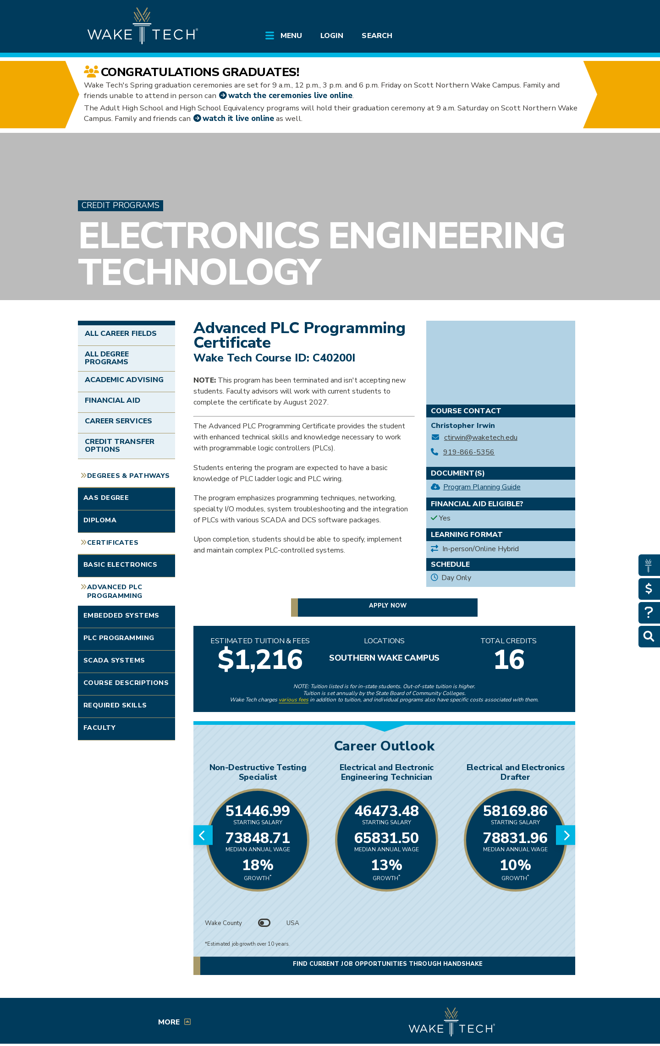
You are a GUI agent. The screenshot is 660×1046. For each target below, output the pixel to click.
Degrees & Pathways (128, 475)
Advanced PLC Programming (115, 591)
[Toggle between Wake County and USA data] (264, 923)
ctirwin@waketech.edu (480, 438)
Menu (291, 36)
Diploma (99, 520)
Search (377, 36)
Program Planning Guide (482, 487)
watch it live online (238, 118)
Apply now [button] (387, 606)
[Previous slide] (203, 835)
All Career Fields (121, 334)
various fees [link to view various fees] (293, 699)
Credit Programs (121, 205)
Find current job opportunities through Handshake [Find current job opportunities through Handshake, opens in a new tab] (388, 964)
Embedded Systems (121, 615)
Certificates (112, 542)
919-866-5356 (469, 452)
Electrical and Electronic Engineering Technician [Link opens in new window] (387, 772)
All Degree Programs (107, 358)
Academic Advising (124, 380)
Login (331, 36)
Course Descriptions (126, 682)
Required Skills (115, 705)
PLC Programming (118, 637)
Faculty (99, 727)
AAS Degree (106, 497)
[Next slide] (565, 835)
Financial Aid (112, 400)
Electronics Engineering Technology (321, 254)
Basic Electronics (120, 564)
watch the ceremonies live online (290, 95)
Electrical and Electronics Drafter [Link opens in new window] (516, 772)
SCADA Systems (114, 660)
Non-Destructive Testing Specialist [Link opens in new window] (258, 772)
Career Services (118, 421)
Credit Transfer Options (119, 446)
